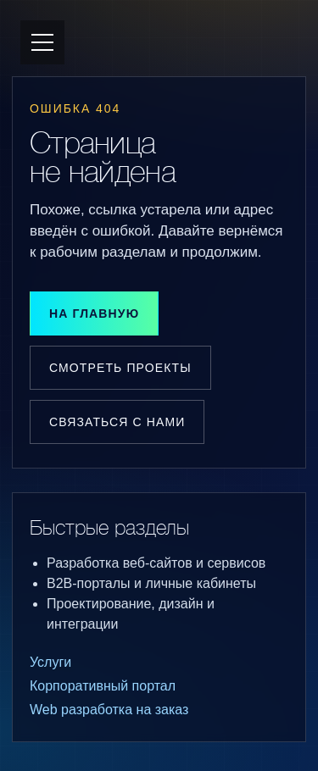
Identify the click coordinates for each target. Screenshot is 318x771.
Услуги (50, 662)
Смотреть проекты (120, 367)
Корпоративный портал (103, 686)
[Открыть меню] (42, 42)
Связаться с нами (117, 422)
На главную (94, 313)
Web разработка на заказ (109, 709)
